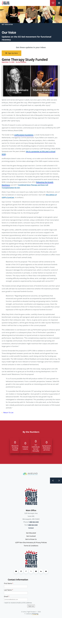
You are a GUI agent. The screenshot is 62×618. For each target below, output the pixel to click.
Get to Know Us (31, 539)
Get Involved (31, 536)
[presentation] (45, 591)
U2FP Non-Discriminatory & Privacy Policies (31, 543)
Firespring (35, 614)
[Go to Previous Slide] (53, 481)
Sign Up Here (11, 53)
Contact (31, 528)
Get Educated (31, 533)
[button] (59, 3)
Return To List (8, 413)
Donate (53, 3)
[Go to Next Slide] (59, 481)
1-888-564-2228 (34, 522)
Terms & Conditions (31, 546)
